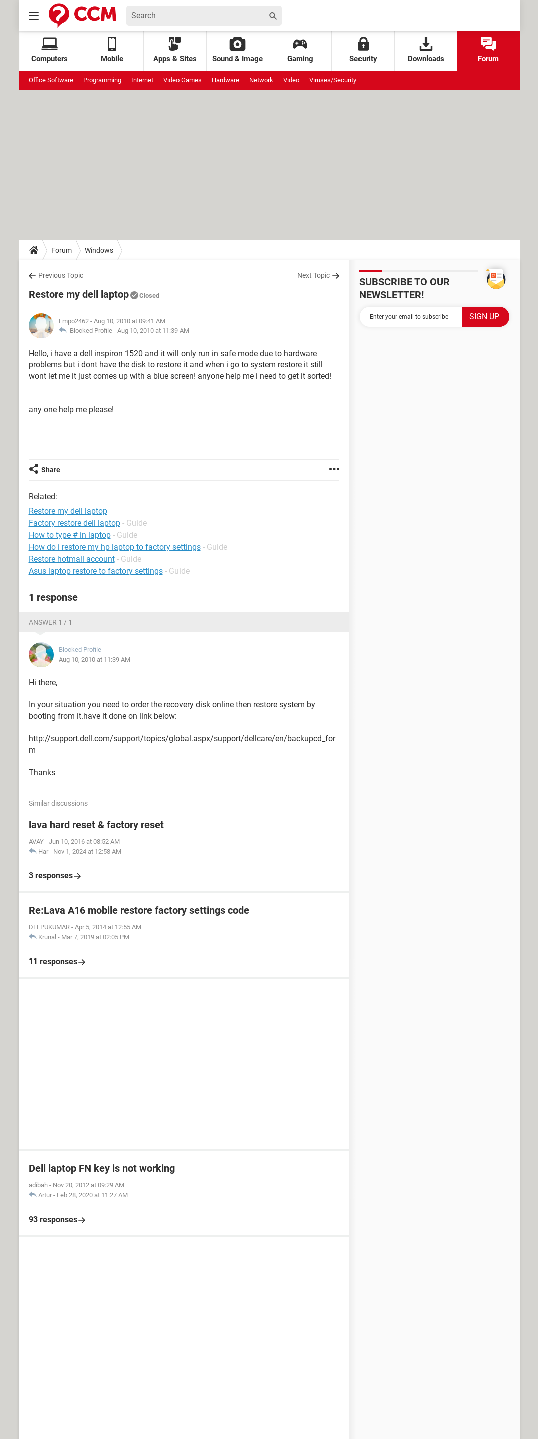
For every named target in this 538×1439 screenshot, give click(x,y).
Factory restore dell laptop (74, 523)
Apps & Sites (175, 50)
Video (291, 80)
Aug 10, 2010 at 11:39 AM (153, 330)
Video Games (182, 80)
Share (50, 470)
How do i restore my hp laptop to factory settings (115, 547)
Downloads (426, 50)
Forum (488, 50)
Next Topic (313, 275)
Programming (102, 80)
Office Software (51, 80)
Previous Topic (60, 275)
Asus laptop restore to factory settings (96, 571)
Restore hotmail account (72, 559)
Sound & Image (237, 50)
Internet (142, 80)
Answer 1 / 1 (50, 622)
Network (261, 80)
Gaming (300, 50)
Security (363, 50)
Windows (99, 250)
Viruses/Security (332, 80)
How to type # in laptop (70, 535)
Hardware (225, 80)
